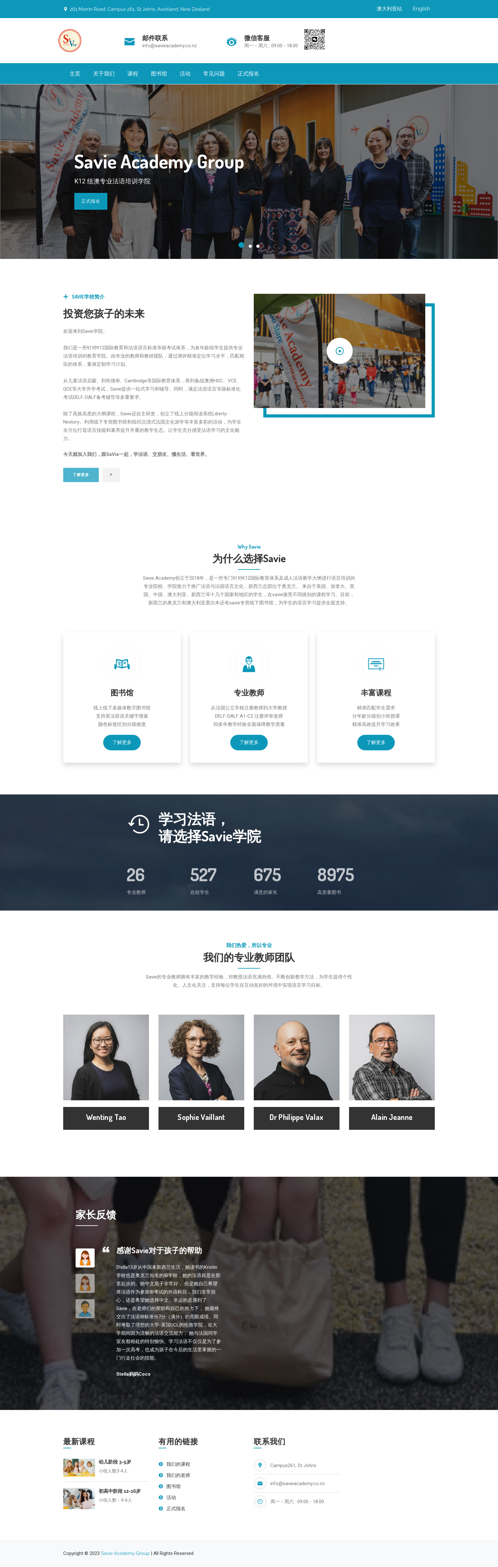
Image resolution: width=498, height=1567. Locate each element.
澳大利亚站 (389, 9)
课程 (132, 73)
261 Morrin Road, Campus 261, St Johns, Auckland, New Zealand (136, 9)
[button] (241, 244)
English (421, 9)
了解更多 (121, 742)
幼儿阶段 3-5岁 (115, 1462)
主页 (75, 73)
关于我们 (104, 73)
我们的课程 (174, 1464)
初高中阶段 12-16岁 (120, 1491)
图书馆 (159, 73)
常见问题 (214, 73)
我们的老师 (174, 1475)
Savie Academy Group (125, 1553)
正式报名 (248, 73)
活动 (185, 73)
